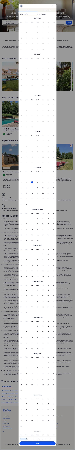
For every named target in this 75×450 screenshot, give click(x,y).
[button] (37, 27)
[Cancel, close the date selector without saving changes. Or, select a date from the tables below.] (21, 6)
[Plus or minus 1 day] (29, 439)
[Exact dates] (23, 439)
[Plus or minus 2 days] (35, 439)
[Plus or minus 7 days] (47, 439)
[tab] (28, 10)
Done (37, 443)
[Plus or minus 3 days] (41, 439)
